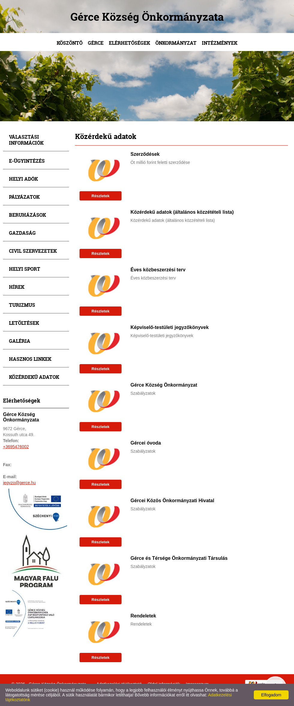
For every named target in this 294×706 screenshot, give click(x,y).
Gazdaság (22, 233)
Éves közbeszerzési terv (157, 269)
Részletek (101, 196)
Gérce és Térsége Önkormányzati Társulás (179, 558)
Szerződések (145, 154)
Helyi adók (23, 179)
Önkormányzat (175, 43)
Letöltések (24, 323)
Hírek (16, 287)
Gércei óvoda (145, 442)
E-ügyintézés (27, 161)
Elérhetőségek (129, 43)
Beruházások (27, 215)
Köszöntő (69, 43)
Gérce (96, 43)
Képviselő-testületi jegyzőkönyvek (169, 327)
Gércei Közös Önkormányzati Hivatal (172, 500)
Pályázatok (24, 197)
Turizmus (22, 305)
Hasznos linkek (30, 359)
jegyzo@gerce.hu (19, 482)
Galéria (19, 341)
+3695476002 (16, 446)
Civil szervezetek (33, 251)
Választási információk (26, 140)
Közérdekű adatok (34, 377)
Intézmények (219, 43)
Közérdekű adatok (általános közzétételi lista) (182, 212)
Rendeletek (143, 615)
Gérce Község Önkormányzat (163, 385)
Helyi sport (24, 269)
